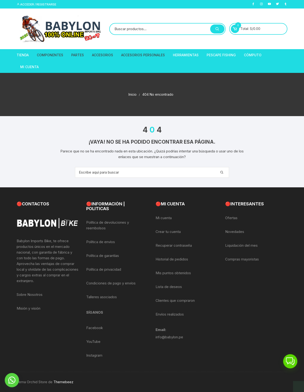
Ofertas (231, 218)
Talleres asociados (101, 297)
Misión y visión (28, 308)
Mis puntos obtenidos (173, 273)
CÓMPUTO (252, 55)
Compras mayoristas (242, 259)
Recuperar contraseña (174, 245)
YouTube (93, 341)
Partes (77, 55)
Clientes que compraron (175, 300)
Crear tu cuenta (168, 231)
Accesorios (102, 55)
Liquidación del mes (241, 245)
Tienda (23, 55)
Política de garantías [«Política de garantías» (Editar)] (102, 255)
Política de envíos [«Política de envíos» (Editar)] (100, 242)
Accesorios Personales (143, 55)
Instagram (94, 355)
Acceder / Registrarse (36, 4)
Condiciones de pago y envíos (111, 283)
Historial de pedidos (172, 259)
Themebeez (63, 382)
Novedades (234, 231)
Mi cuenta (164, 218)
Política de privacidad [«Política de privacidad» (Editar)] (103, 269)
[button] (12, 380)
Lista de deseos (169, 286)
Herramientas (186, 55)
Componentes (50, 55)
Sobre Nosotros (30, 294)
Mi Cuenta (29, 67)
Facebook (94, 328)
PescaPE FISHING (221, 55)
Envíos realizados (170, 314)
